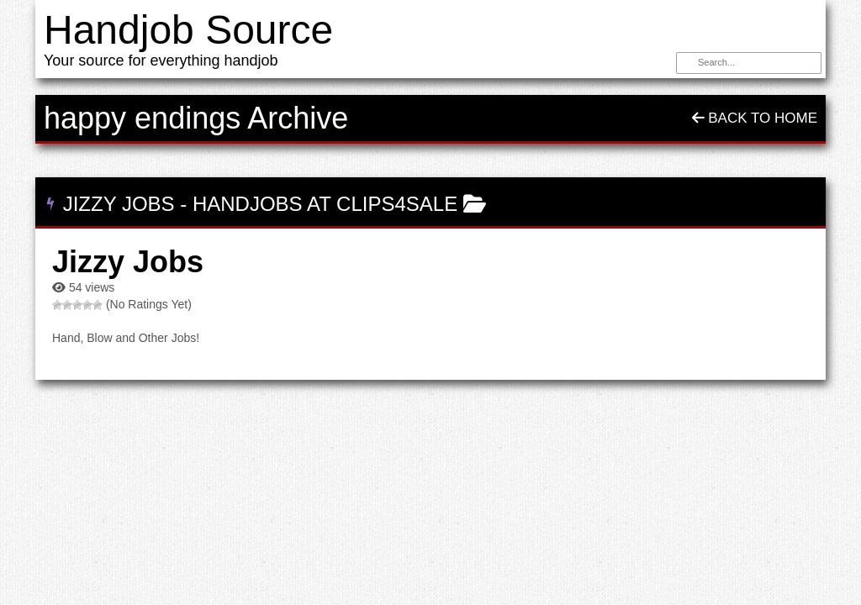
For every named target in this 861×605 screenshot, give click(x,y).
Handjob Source (188, 30)
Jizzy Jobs (119, 203)
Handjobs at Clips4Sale (325, 203)
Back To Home (754, 118)
